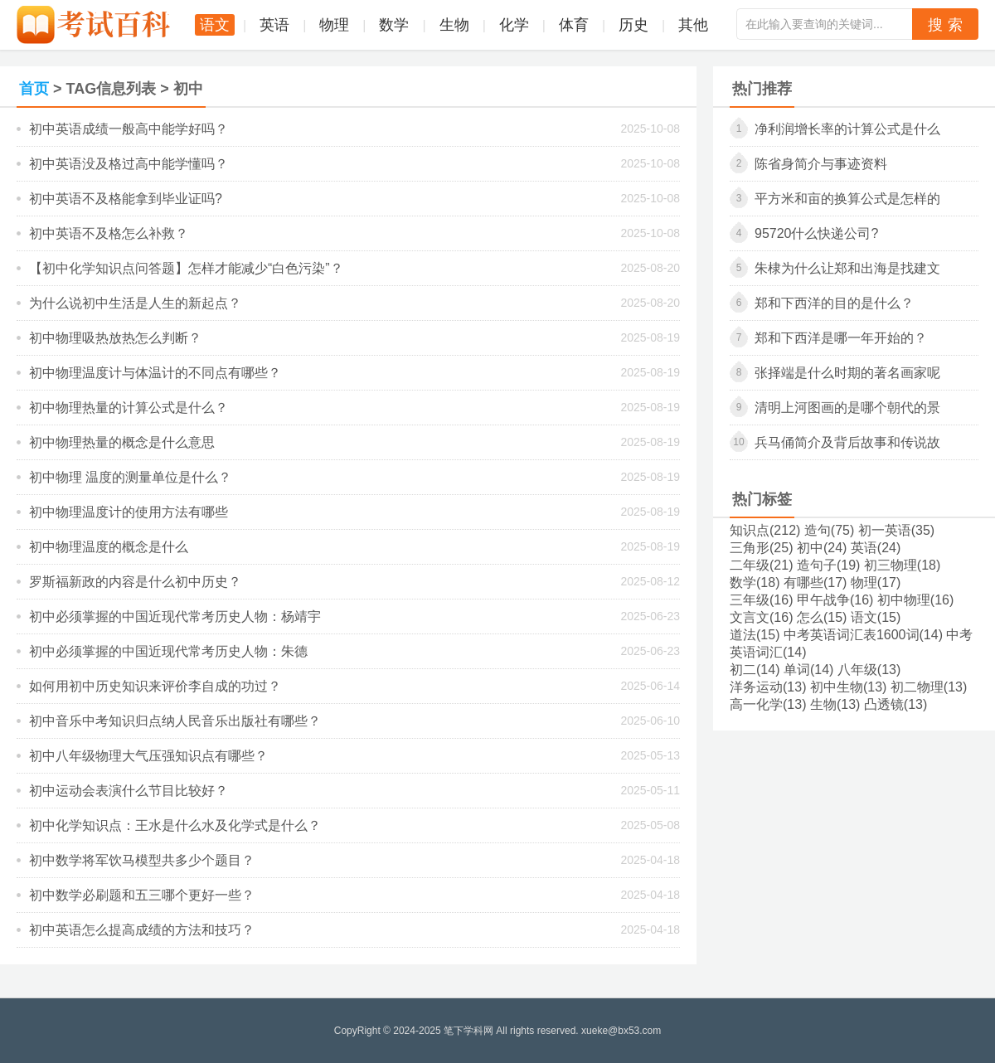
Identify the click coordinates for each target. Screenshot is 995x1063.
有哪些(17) (815, 582)
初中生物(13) (848, 687)
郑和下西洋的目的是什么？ (834, 303)
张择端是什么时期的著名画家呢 (847, 373)
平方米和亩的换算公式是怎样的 (847, 199)
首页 (34, 88)
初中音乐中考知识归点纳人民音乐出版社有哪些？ (175, 721)
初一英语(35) (896, 530)
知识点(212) (765, 530)
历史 (633, 25)
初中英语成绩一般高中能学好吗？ (128, 129)
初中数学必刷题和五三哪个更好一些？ (142, 895)
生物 (454, 25)
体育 (574, 25)
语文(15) (875, 617)
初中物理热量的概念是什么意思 (122, 442)
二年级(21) (761, 565)
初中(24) (822, 548)
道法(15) (754, 635)
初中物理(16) (915, 600)
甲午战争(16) (835, 600)
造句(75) (829, 530)
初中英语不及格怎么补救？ (108, 233)
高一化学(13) (768, 704)
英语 (274, 25)
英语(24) (875, 548)
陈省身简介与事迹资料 (821, 164)
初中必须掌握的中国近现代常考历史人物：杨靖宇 (175, 616)
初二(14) (754, 670)
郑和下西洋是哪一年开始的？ (841, 338)
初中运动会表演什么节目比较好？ (128, 791)
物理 (334, 25)
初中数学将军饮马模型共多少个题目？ (142, 860)
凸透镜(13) (895, 704)
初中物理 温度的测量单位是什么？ (130, 477)
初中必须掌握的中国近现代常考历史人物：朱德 (168, 651)
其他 (693, 25)
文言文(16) (761, 617)
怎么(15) (822, 617)
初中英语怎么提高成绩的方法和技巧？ (142, 930)
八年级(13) (868, 670)
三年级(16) (761, 600)
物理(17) (875, 582)
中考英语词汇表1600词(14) (863, 635)
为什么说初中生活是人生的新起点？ (135, 303)
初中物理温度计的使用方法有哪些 (128, 512)
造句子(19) (828, 565)
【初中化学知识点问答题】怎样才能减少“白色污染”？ (186, 268)
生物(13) (835, 704)
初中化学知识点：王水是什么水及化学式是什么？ (175, 825)
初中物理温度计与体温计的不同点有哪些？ (155, 373)
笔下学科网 (468, 1030)
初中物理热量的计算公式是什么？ (128, 407)
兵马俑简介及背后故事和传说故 (847, 442)
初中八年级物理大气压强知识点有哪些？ (148, 756)
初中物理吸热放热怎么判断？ (115, 338)
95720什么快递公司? (816, 233)
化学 (514, 25)
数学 (394, 25)
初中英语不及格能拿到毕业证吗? (125, 199)
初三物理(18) (902, 565)
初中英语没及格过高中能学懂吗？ (128, 164)
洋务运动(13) (768, 687)
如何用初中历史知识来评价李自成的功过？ (155, 686)
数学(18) (754, 582)
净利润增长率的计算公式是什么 (847, 129)
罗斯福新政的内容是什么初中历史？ (135, 582)
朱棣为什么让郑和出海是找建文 (847, 268)
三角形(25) (761, 548)
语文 (215, 25)
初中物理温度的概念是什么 (108, 547)
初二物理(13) (929, 687)
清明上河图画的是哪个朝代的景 (847, 407)
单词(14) (808, 670)
